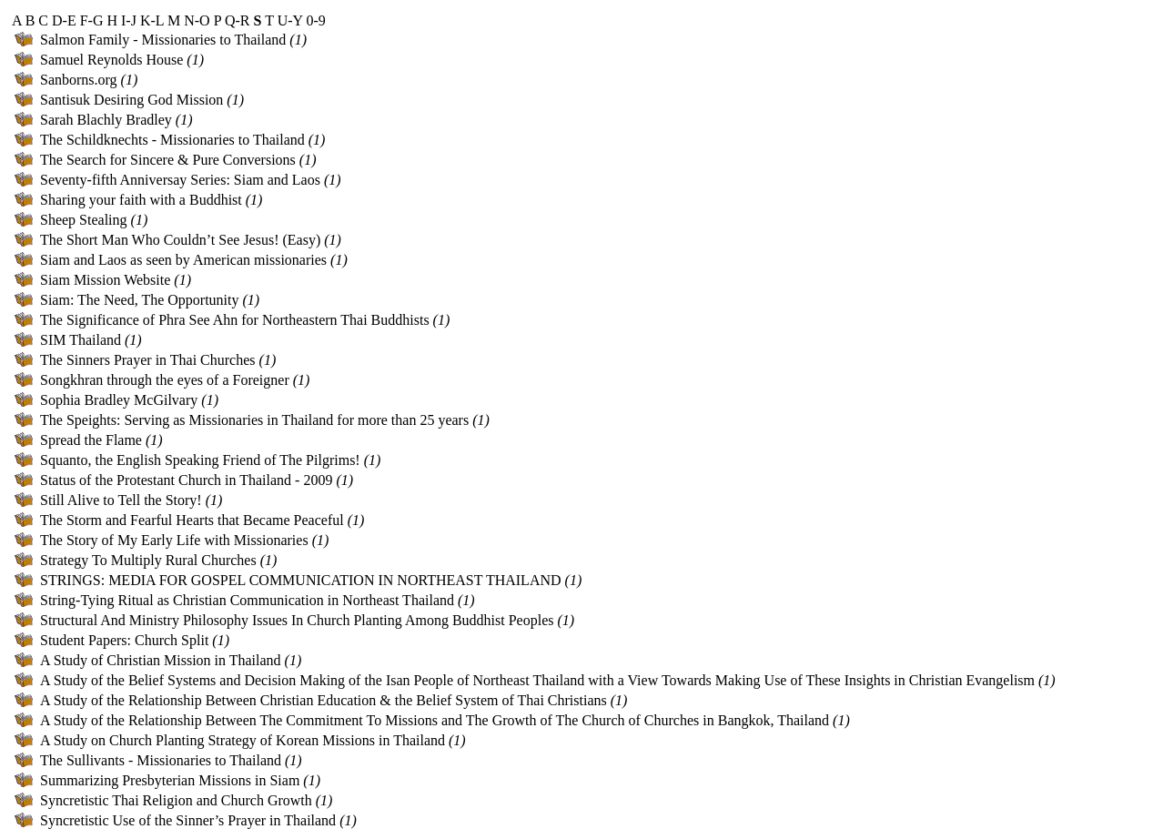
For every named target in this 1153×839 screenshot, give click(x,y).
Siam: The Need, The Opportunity (139, 300)
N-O (196, 20)
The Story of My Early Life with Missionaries (174, 540)
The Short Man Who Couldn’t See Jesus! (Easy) (180, 240)
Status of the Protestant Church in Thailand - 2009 (186, 480)
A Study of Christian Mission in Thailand (160, 660)
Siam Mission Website (105, 280)
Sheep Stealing (83, 219)
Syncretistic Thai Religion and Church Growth (176, 800)
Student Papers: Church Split (124, 640)
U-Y (290, 20)
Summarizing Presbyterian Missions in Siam (169, 780)
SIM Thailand (80, 340)
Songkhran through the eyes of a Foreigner (164, 380)
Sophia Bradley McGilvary (118, 400)
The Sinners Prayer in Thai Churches (148, 360)
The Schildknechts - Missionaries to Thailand (172, 139)
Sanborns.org (78, 79)
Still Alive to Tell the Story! (121, 500)
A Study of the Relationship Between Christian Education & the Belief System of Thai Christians (323, 700)
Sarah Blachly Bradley (106, 119)
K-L (152, 20)
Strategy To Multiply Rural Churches (148, 560)
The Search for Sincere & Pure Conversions (168, 159)
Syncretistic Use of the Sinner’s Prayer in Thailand (188, 820)
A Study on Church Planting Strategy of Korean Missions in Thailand (242, 740)
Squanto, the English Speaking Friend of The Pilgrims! (200, 460)
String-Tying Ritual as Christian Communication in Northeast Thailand (247, 600)
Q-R (237, 20)
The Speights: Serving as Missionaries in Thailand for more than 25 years (254, 420)
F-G (92, 20)
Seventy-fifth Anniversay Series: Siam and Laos (180, 179)
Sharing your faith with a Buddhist (141, 199)
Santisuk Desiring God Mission (131, 99)
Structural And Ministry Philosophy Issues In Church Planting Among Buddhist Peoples (296, 620)
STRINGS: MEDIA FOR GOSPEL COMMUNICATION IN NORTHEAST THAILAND (300, 580)
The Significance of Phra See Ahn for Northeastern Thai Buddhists (235, 320)
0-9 (315, 20)
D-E (64, 20)
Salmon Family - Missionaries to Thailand (163, 39)
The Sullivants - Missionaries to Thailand (160, 760)
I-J (129, 20)
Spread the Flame (91, 440)
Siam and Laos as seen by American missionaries (183, 260)
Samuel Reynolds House (111, 59)
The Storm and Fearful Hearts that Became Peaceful (192, 520)
